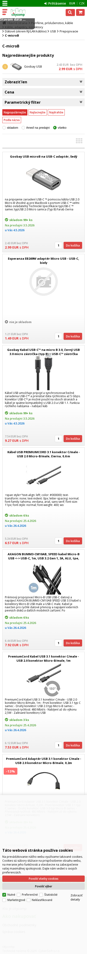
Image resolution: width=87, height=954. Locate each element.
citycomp (24, 12)
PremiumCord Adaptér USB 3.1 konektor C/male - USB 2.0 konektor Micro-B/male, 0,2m (43, 761)
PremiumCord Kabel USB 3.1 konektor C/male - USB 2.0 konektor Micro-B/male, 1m (43, 658)
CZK (82, 3)
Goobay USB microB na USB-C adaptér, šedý (43, 156)
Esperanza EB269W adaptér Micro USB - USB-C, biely (43, 260)
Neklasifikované (42, 900)
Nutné (11, 895)
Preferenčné (30, 895)
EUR (72, 3)
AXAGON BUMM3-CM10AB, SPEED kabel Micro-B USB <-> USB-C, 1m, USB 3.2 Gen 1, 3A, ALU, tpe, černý (44, 558)
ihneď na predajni (38, 127)
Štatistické (51, 895)
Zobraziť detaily (77, 897)
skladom (12, 127)
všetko (62, 127)
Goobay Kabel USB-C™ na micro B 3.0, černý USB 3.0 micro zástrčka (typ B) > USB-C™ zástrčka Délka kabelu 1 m (43, 354)
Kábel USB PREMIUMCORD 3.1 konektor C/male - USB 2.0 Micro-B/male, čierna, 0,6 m (43, 454)
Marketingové (16, 900)
